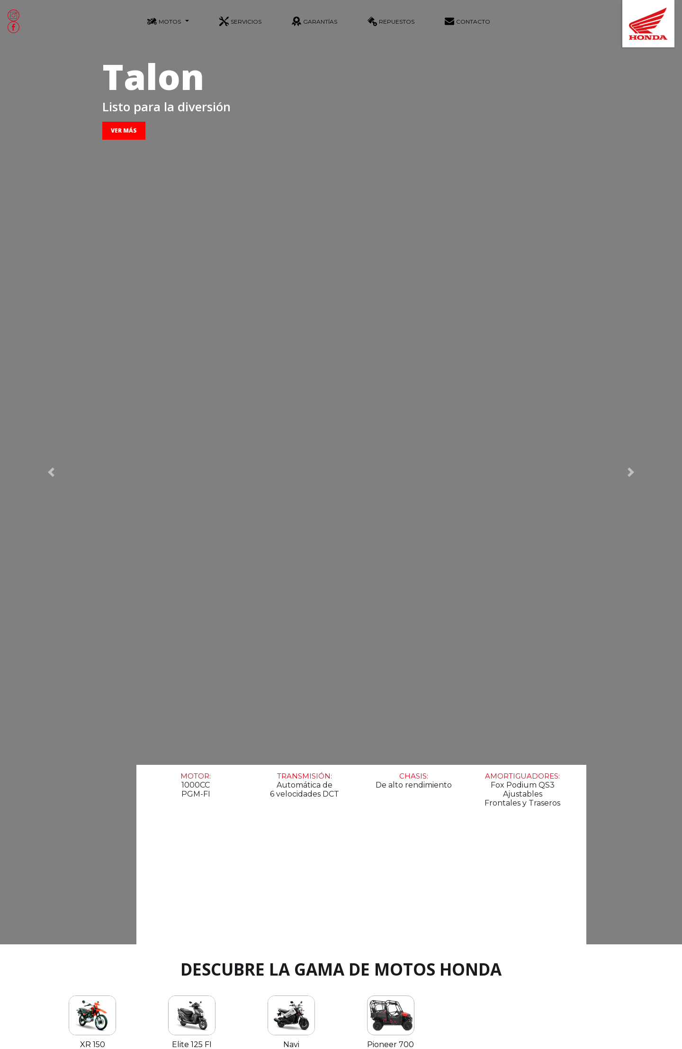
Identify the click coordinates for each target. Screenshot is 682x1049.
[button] (51, 472)
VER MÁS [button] (124, 130)
